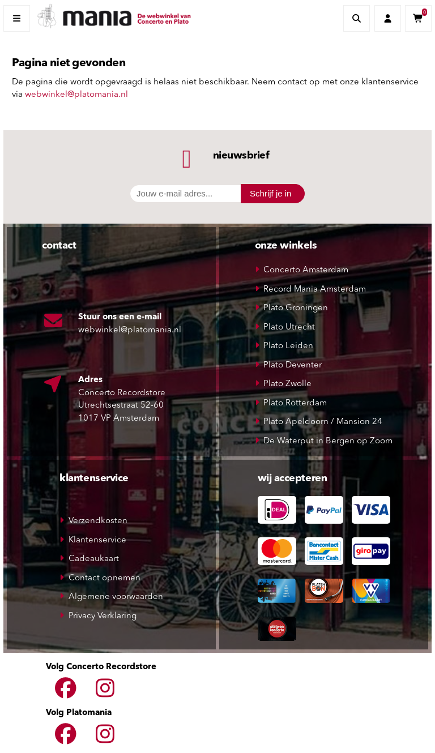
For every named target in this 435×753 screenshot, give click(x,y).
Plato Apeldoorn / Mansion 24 (322, 422)
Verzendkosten (98, 521)
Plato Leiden (288, 346)
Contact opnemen (104, 578)
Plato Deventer (292, 365)
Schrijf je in (270, 193)
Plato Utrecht (289, 327)
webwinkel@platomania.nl (76, 95)
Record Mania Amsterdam (314, 289)
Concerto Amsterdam (305, 270)
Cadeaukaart (94, 559)
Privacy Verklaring (103, 616)
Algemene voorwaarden (116, 597)
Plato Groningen (295, 308)
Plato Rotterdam (295, 403)
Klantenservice (97, 540)
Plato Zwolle (287, 384)
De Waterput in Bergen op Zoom (328, 441)
